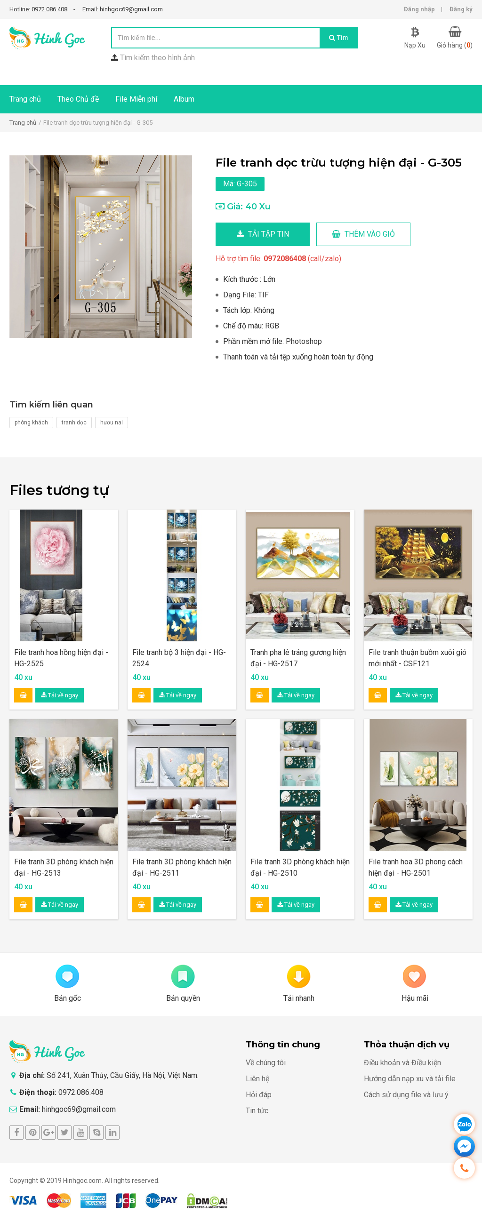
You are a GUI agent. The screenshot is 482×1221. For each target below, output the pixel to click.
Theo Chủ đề (78, 99)
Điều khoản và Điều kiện (402, 1062)
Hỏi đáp (259, 1094)
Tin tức (257, 1110)
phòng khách (31, 422)
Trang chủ (25, 99)
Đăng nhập (419, 9)
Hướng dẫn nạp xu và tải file (410, 1078)
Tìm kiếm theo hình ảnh (157, 57)
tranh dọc (74, 422)
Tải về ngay (59, 695)
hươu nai (111, 422)
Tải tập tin (263, 234)
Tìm (338, 37)
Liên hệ (257, 1078)
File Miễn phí (136, 99)
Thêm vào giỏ (363, 234)
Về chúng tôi (266, 1062)
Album (184, 99)
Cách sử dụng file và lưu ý (406, 1094)
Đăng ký (461, 9)
